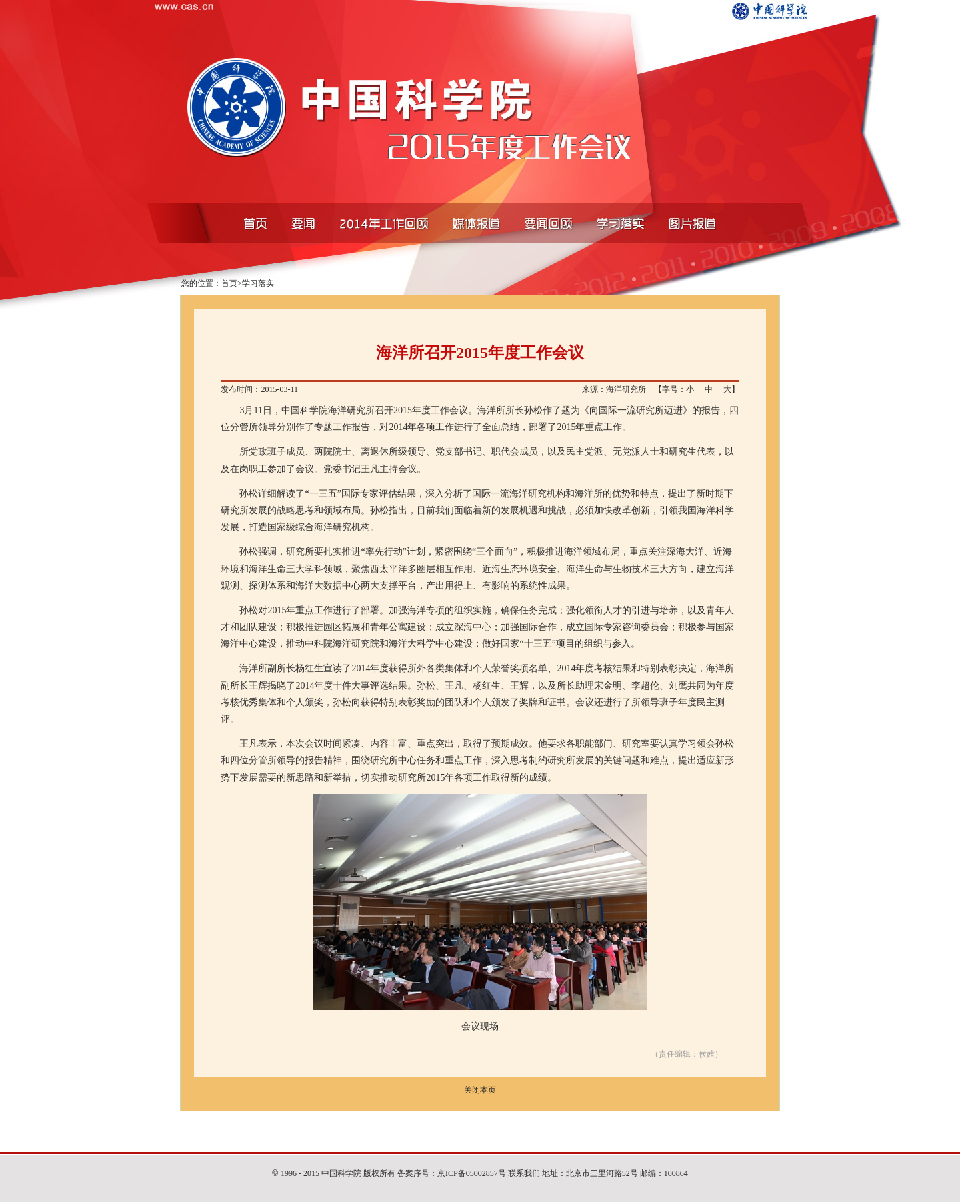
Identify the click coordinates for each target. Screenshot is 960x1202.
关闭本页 (480, 1090)
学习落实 (258, 283)
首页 (229, 283)
